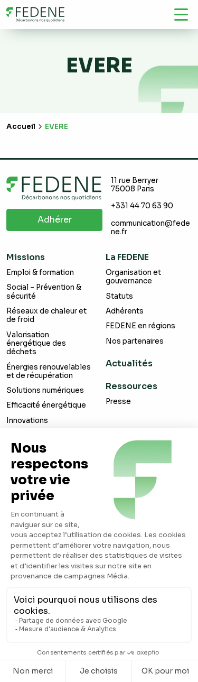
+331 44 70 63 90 (142, 205)
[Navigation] (181, 14)
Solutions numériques (45, 390)
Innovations (27, 420)
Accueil (20, 126)
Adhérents (125, 311)
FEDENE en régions (140, 325)
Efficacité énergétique (46, 405)
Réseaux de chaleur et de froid (46, 315)
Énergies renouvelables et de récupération (48, 371)
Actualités (129, 363)
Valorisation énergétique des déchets (36, 343)
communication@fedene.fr (150, 227)
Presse (118, 401)
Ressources (131, 386)
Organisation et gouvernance (133, 276)
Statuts (119, 296)
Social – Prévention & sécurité (43, 291)
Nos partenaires (135, 341)
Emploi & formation (40, 272)
